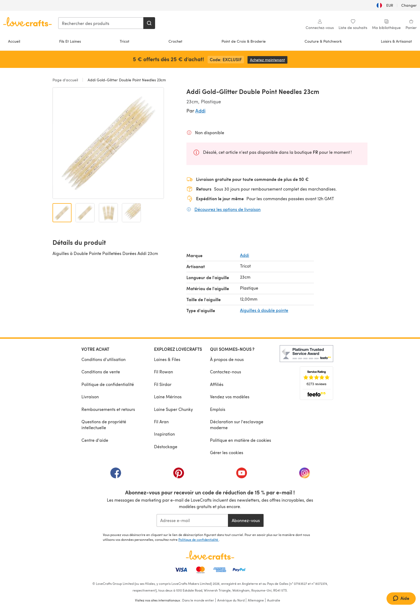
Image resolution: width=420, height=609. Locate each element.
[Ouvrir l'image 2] (85, 212)
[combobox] (101, 23)
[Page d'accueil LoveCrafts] (210, 555)
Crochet (175, 41)
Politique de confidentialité (107, 384)
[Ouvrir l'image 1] (62, 212)
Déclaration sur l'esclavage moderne (236, 424)
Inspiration (164, 434)
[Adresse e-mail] (192, 520)
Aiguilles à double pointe (264, 310)
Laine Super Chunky (173, 409)
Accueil (14, 41)
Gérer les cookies (226, 452)
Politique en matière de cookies (240, 440)
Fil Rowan (163, 371)
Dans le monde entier (198, 600)
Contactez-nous (225, 371)
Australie (273, 600)
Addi (200, 110)
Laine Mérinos (168, 396)
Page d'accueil (65, 79)
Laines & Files (167, 359)
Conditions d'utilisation (103, 359)
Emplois (217, 409)
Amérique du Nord (231, 600)
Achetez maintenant (268, 59)
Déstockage (165, 446)
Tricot (124, 41)
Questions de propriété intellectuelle (103, 424)
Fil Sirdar (162, 384)
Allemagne (256, 600)
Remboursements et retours (108, 409)
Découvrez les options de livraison (227, 209)
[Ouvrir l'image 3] (108, 212)
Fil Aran (161, 421)
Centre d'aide (94, 440)
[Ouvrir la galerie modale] (108, 143)
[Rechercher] (149, 23)
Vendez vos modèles (229, 396)
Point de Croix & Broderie (244, 41)
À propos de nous (227, 359)
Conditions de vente (100, 371)
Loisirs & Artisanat (396, 41)
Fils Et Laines (70, 41)
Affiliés (216, 384)
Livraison (90, 396)
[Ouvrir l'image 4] (131, 212)
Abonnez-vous (246, 520)
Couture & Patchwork (323, 41)
